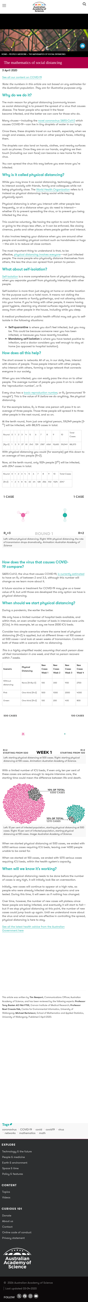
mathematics (27, 1133)
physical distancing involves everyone (37, 254)
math (42, 1133)
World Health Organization (53, 189)
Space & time (10, 1168)
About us (7, 1221)
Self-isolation (10, 276)
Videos (6, 1197)
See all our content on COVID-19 (22, 77)
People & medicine (18, 54)
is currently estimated (71, 574)
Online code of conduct (16, 1232)
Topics (6, 1192)
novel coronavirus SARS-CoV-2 (56, 120)
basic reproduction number (40, 392)
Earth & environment (14, 1162)
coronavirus (9, 1129)
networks (10, 1133)
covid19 (50, 1129)
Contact (7, 1226)
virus (61, 1129)
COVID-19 (26, 1129)
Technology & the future (17, 1151)
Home (4, 54)
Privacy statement (13, 1238)
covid (39, 1129)
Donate (6, 1215)
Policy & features (12, 1174)
